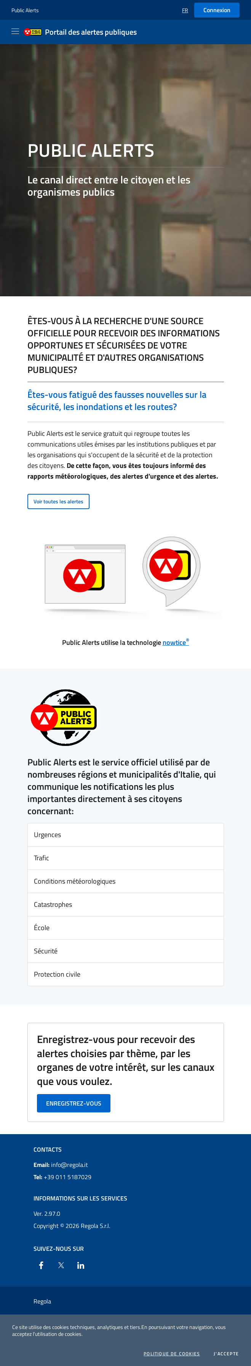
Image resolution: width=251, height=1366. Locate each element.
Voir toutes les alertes (58, 501)
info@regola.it (61, 1164)
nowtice (176, 642)
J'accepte (226, 1354)
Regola (42, 1301)
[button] (185, 10)
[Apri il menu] (15, 31)
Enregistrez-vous (73, 1103)
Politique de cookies (172, 1354)
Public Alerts (25, 10)
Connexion (216, 9)
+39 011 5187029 (62, 1176)
